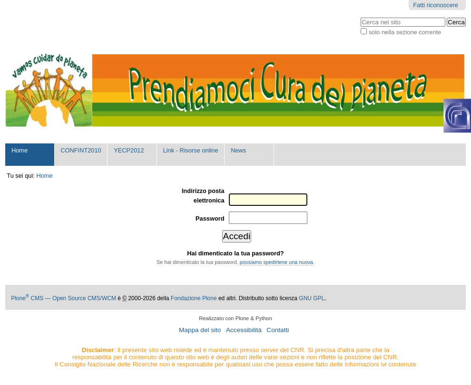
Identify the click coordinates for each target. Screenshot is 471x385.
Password (210, 218)
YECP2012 (129, 150)
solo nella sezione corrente (405, 32)
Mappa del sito (200, 330)
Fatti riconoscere (435, 5)
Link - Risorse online (190, 150)
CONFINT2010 (80, 150)
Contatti (277, 330)
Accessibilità (244, 330)
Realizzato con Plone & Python (235, 318)
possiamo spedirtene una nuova (276, 262)
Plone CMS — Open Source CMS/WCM (63, 298)
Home (19, 150)
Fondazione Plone (194, 298)
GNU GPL (311, 298)
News (238, 150)
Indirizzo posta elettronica (203, 195)
